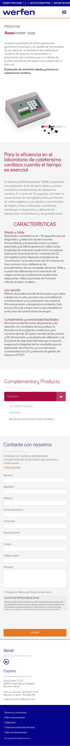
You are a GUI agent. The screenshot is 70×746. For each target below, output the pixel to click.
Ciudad (7, 544)
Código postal (11, 556)
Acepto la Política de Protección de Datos (29, 592)
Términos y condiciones (15, 713)
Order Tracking (15, 3)
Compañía (9, 521)
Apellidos (8, 487)
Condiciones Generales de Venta (19, 728)
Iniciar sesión (62, 3)
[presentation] (25, 619)
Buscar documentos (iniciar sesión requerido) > (32, 419)
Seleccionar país (40, 3)
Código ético (10, 723)
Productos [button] (36, 396)
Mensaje (8, 567)
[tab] (35, 396)
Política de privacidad (14, 718)
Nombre (8, 475)
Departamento (12, 533)
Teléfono (8, 498)
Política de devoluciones (15, 733)
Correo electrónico (13, 510)
